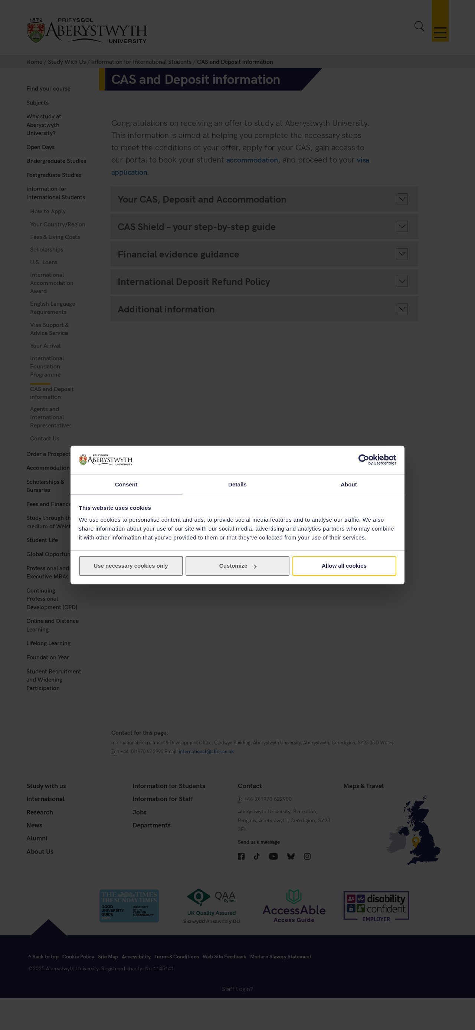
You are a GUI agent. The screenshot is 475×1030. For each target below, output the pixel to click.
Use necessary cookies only (131, 566)
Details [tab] (237, 484)
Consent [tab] (126, 484)
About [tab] (349, 484)
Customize (237, 566)
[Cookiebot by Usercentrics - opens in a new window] (363, 459)
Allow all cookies (344, 566)
